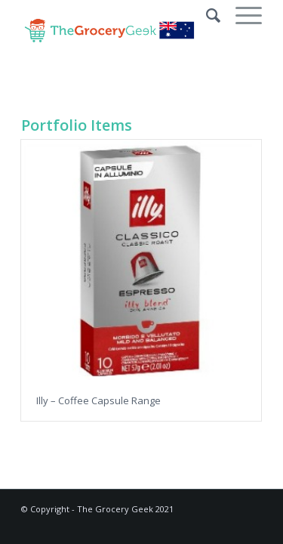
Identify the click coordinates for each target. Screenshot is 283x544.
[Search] (205, 15)
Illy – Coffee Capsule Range (98, 400)
